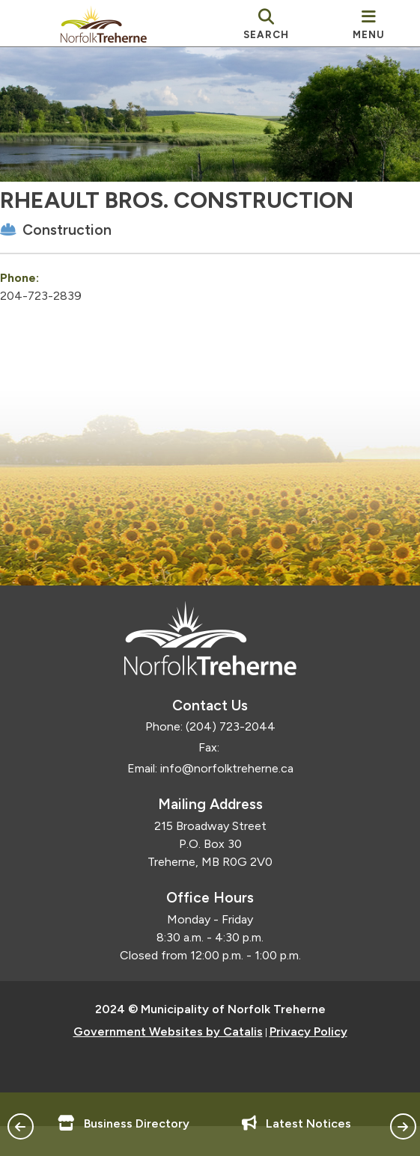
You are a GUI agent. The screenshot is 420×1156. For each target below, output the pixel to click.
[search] (266, 23)
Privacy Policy (308, 1061)
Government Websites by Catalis (168, 1061)
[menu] (369, 23)
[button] (20, 1126)
